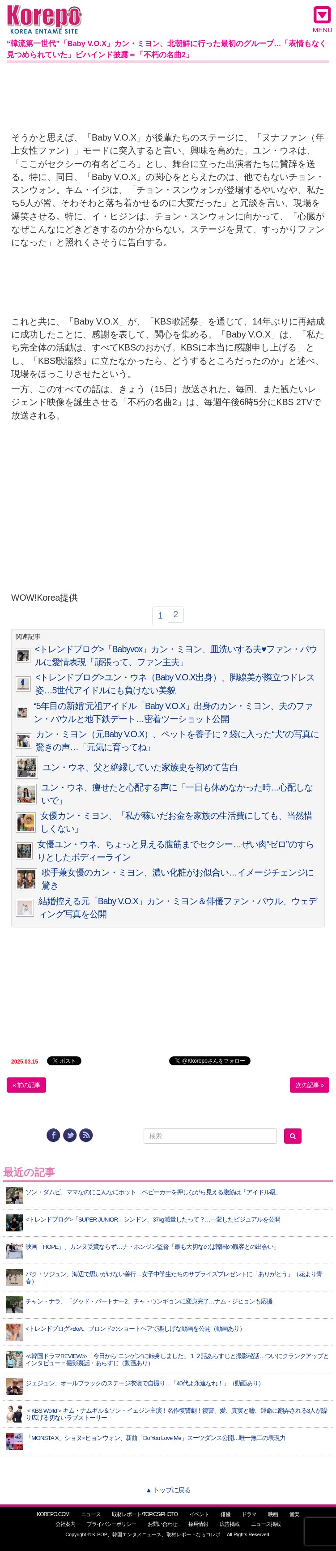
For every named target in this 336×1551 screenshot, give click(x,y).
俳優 (225, 1514)
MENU (322, 19)
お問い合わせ (162, 1524)
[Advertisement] (168, 88)
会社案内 (65, 1524)
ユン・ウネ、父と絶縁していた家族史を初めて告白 (140, 767)
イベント (199, 1514)
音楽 (294, 1514)
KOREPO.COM (53, 1514)
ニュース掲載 (266, 1524)
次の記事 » (309, 1085)
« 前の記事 (26, 1085)
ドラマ (249, 1514)
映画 (273, 1514)
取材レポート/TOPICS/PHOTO (145, 1514)
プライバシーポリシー (111, 1524)
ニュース (91, 1514)
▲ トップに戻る (168, 1490)
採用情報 (198, 1524)
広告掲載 (229, 1524)
